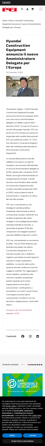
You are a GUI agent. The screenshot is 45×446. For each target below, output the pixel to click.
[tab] (28, 364)
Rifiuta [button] (12, 435)
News (4, 20)
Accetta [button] (33, 435)
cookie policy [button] (36, 415)
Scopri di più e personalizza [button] (22, 441)
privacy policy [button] (11, 406)
